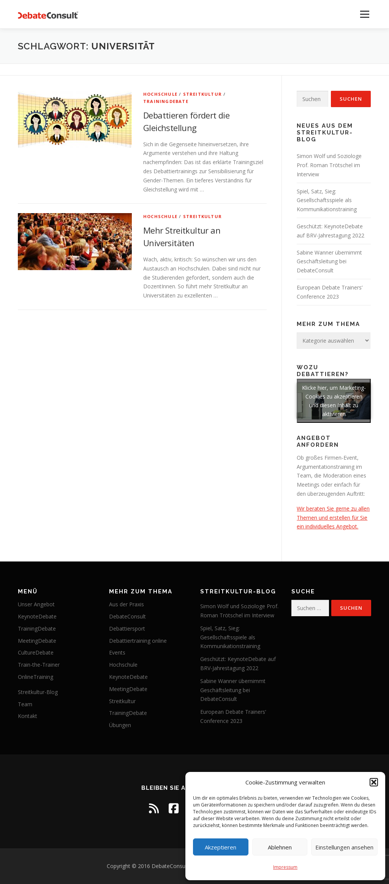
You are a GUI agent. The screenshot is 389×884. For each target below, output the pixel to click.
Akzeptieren (220, 847)
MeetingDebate (37, 640)
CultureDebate (36, 652)
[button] (374, 782)
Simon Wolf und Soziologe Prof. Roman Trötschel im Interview (329, 165)
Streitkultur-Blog (38, 692)
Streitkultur (202, 94)
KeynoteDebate (37, 616)
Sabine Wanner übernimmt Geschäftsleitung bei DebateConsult (329, 261)
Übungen (120, 725)
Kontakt (27, 716)
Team (25, 704)
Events (117, 652)
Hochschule (160, 94)
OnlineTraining (35, 676)
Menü (364, 14)
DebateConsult (127, 616)
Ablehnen (280, 847)
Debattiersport (127, 628)
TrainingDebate (165, 101)
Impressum (285, 867)
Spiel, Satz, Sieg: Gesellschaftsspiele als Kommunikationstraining (327, 200)
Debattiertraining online (138, 640)
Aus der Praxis (126, 604)
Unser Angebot (36, 604)
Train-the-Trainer (39, 664)
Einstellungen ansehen (344, 847)
